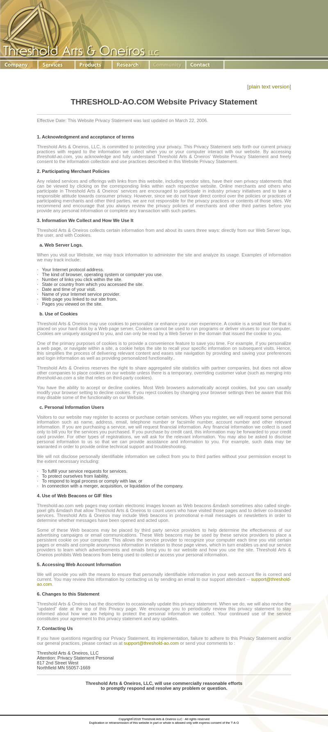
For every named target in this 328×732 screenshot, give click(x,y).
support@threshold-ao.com (151, 643)
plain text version (268, 87)
